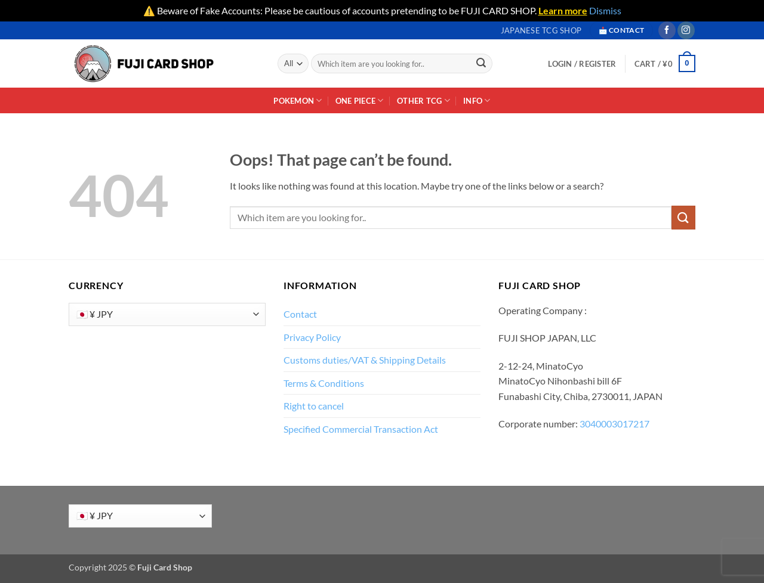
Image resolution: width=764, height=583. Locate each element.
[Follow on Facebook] (667, 30)
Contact (300, 314)
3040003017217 (614, 423)
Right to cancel (314, 405)
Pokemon (297, 100)
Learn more (562, 10)
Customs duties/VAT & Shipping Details (365, 359)
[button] (664, 63)
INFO (476, 100)
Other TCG (423, 100)
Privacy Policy (312, 337)
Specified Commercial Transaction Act (361, 429)
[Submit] (482, 64)
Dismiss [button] (605, 10)
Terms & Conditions (324, 383)
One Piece (359, 100)
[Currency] (167, 314)
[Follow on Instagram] (686, 30)
